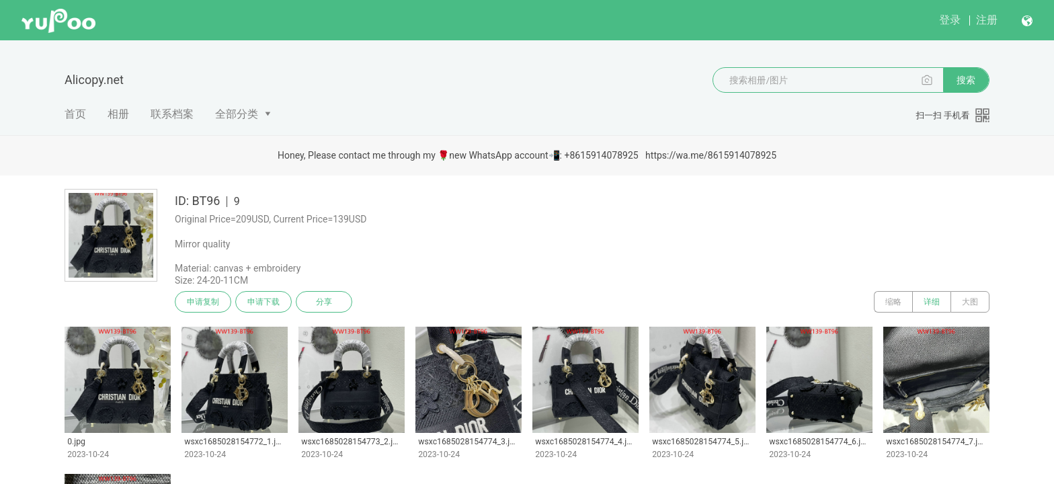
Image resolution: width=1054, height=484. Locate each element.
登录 (950, 19)
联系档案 (172, 114)
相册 (118, 114)
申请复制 (203, 302)
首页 (75, 114)
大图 (970, 302)
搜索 (966, 80)
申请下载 (263, 302)
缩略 (893, 302)
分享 (324, 302)
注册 (987, 19)
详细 (932, 302)
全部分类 (236, 114)
